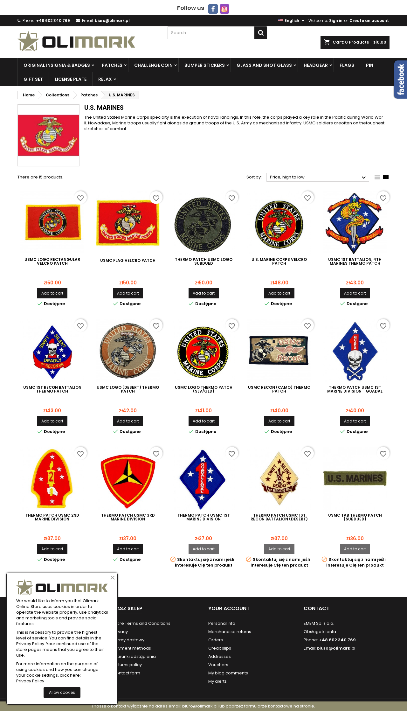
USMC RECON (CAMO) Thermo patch (279, 389)
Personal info (221, 623)
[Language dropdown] (292, 20)
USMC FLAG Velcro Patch (127, 260)
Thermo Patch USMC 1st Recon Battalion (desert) (279, 517)
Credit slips (219, 648)
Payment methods (132, 648)
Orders (215, 640)
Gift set (33, 79)
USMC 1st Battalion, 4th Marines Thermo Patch (355, 261)
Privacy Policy (30, 681)
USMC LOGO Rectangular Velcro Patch (52, 261)
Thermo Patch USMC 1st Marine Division (203, 517)
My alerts (217, 681)
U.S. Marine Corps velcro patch (279, 261)
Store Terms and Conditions (141, 623)
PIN (369, 65)
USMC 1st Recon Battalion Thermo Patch (52, 389)
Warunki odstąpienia (134, 656)
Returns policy (127, 665)
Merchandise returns (229, 632)
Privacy (120, 632)
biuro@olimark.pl (112, 20)
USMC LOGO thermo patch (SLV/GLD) (203, 389)
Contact (316, 608)
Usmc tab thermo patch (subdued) (355, 517)
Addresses (219, 656)
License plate (70, 79)
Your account (229, 608)
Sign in (335, 20)
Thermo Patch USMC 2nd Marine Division (52, 517)
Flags (347, 65)
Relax (105, 79)
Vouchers (218, 665)
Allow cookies (62, 692)
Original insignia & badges (57, 65)
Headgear (316, 65)
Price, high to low (319, 177)
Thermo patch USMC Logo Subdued (203, 261)
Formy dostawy (128, 640)
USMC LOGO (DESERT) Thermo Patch (128, 389)
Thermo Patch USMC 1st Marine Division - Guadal (355, 389)
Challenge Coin (153, 65)
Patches (112, 65)
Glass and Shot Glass (264, 65)
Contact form (126, 673)
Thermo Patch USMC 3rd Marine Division (128, 517)
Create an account (369, 20)
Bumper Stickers (204, 65)
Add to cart (52, 293)
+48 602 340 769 (53, 20)
